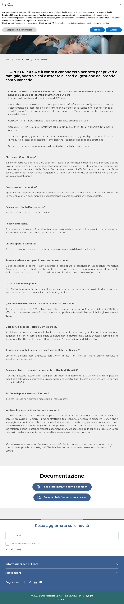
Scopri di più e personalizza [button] (19, 30)
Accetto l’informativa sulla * (23, 543)
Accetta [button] (113, 30)
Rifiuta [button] (97, 30)
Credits (62, 599)
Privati (17, 60)
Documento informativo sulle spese (62, 497)
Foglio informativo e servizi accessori (62, 487)
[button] (120, 4)
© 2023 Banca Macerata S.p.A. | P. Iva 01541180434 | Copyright (62, 596)
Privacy (35, 543)
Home (8, 60)
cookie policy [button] (102, 15)
